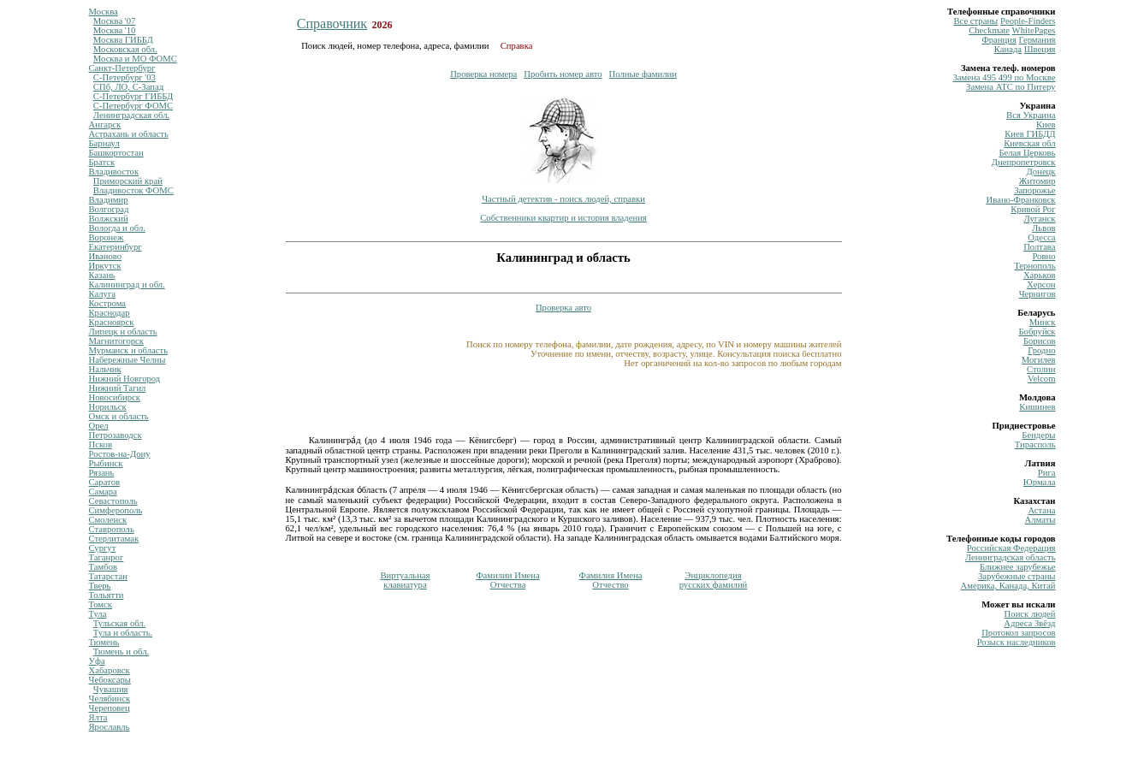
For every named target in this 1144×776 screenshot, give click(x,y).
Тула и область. (122, 632)
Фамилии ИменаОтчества (508, 580)
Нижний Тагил (117, 388)
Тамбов (103, 567)
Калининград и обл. (127, 284)
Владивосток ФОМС (133, 190)
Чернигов (1037, 294)
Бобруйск (1037, 331)
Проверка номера (483, 74)
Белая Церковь (1027, 152)
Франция (999, 39)
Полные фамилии (643, 74)
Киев (1046, 124)
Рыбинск (106, 463)
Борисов (1039, 341)
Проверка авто (563, 307)
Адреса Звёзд (1029, 623)
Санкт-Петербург (122, 68)
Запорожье (1034, 190)
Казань (102, 275)
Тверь (100, 585)
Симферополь (116, 510)
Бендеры (1038, 435)
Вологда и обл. (117, 228)
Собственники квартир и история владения (563, 217)
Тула (98, 614)
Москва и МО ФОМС (135, 58)
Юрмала (1039, 482)
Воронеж (106, 237)
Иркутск (105, 265)
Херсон (1041, 284)
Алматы (1040, 519)
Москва (103, 11)
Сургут (102, 548)
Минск (1042, 322)
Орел (99, 425)
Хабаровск (109, 670)
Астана (1041, 510)
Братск (102, 162)
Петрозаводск (115, 435)
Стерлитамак (114, 538)
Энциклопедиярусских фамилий (713, 580)
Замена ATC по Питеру (1010, 87)
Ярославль (109, 727)
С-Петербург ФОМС (133, 105)
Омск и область (119, 416)
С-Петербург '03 (124, 77)
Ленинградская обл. (131, 115)
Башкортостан (116, 152)
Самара (103, 491)
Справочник (332, 23)
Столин (1041, 369)
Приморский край (128, 181)
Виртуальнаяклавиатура (405, 580)
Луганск (1039, 218)
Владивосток (114, 171)
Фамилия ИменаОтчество (611, 580)
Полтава (1039, 247)
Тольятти (106, 595)
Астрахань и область (129, 134)
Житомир (1037, 181)
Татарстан (108, 576)
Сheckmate (989, 30)
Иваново (105, 256)
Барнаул (104, 143)
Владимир (108, 199)
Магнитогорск (117, 341)
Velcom (1042, 378)
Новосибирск (114, 397)
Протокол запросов (1018, 632)
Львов (1043, 228)
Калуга (102, 294)
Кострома (108, 303)
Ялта (98, 717)
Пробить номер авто (563, 74)
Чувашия (110, 689)
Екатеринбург (115, 247)
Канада (1008, 49)
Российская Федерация (1011, 548)
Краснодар (109, 312)
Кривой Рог (1033, 209)
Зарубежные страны (1017, 576)
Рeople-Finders (1028, 21)
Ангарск (105, 124)
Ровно (1043, 256)
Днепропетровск (1024, 162)
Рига (1047, 472)
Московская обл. (125, 49)
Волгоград (109, 209)
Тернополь (1034, 265)
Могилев (1039, 359)
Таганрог (106, 557)
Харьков (1039, 275)
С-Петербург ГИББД (133, 96)
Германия (1037, 39)
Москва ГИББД (123, 39)
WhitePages (1034, 30)
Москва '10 (114, 30)
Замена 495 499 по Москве (1003, 77)
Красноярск (111, 322)
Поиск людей (1030, 614)
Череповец (109, 708)
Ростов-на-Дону (120, 454)
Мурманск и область (129, 350)
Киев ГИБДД (1030, 134)
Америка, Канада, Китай (1008, 585)
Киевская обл (1029, 143)
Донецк (1041, 171)
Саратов (105, 482)
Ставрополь (111, 529)
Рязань (102, 472)
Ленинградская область (1010, 557)
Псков (100, 444)
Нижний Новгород (125, 378)
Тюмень (104, 642)
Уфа (97, 661)
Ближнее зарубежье (1017, 567)
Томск (100, 604)
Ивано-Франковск (1021, 199)
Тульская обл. (119, 623)
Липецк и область (123, 331)
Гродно (1041, 350)
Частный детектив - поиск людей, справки (563, 199)
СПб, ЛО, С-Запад (128, 87)
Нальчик (105, 369)
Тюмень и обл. (121, 651)
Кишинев (1037, 407)
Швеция (1040, 49)
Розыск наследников (1016, 642)
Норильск (108, 407)
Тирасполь (1035, 444)
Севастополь (113, 501)
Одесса (1041, 237)
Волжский (108, 218)
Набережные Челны (127, 359)
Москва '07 (114, 21)
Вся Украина (1030, 115)
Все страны (975, 21)
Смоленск (108, 519)
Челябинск (110, 698)
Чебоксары (110, 679)
